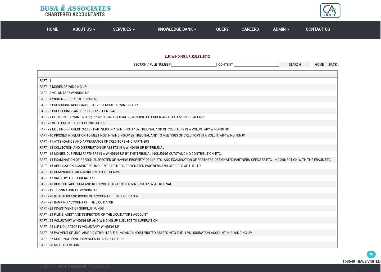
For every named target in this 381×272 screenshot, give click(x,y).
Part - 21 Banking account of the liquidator (76, 202)
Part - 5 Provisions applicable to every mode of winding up (88, 105)
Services (124, 29)
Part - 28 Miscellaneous (59, 245)
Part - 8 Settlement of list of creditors (72, 123)
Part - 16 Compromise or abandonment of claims (79, 172)
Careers (250, 29)
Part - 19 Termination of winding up (68, 190)
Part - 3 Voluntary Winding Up (64, 93)
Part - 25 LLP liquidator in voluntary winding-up (79, 227)
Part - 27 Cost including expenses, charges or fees (81, 239)
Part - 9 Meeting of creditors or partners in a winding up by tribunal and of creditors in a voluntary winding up (134, 129)
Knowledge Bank (177, 29)
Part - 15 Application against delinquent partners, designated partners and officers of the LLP (120, 166)
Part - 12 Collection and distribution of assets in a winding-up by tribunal (101, 147)
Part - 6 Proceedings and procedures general (77, 111)
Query (222, 29)
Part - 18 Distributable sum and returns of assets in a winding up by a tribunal (105, 184)
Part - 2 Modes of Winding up (63, 87)
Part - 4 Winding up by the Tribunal (68, 99)
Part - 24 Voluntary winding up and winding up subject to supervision (98, 221)
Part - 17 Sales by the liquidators (66, 178)
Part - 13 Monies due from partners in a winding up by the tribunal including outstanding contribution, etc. (130, 154)
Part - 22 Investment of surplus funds (71, 208)
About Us (84, 29)
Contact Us (318, 29)
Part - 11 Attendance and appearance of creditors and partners (94, 141)
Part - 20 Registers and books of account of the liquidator (88, 196)
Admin (281, 29)
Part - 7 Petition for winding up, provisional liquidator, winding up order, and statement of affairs (122, 117)
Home (52, 29)
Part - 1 (45, 81)
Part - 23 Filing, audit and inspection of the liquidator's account (93, 214)
